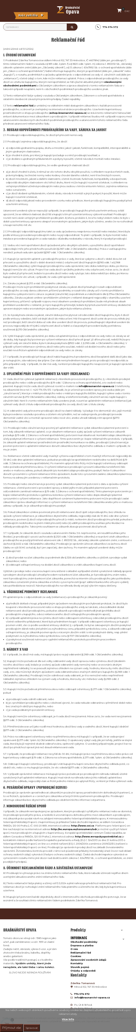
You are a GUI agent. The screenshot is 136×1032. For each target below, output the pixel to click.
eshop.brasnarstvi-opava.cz (68, 112)
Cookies (76, 956)
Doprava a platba (82, 945)
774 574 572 (81, 993)
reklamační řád (23, 105)
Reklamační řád (81, 952)
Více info (68, 1019)
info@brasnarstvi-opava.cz (96, 386)
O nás (74, 949)
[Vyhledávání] (40, 27)
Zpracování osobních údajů (88, 959)
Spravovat (32, 1027)
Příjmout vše (11, 1027)
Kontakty (77, 963)
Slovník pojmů (80, 967)
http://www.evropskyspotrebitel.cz (98, 836)
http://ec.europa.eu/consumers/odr (74, 829)
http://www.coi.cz (82, 825)
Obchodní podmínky (84, 941)
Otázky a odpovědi (83, 970)
